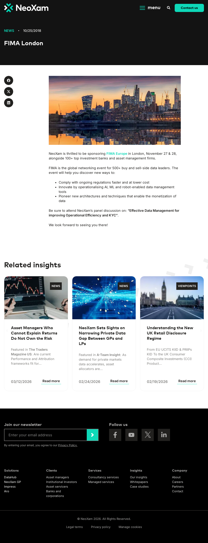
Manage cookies (130, 527)
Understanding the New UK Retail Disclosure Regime (170, 333)
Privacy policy (100, 527)
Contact (177, 491)
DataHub (10, 477)
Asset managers (57, 477)
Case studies (139, 486)
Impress (10, 486)
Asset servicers (57, 486)
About (176, 477)
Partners (178, 486)
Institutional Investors (61, 482)
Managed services (101, 482)
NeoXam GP (12, 482)
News (9, 31)
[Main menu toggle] (149, 8)
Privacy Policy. (67, 445)
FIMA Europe (116, 154)
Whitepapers (139, 482)
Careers (177, 482)
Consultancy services (103, 477)
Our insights (138, 477)
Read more (51, 381)
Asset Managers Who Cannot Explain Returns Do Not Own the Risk (34, 333)
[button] (169, 8)
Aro (6, 491)
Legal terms (74, 527)
